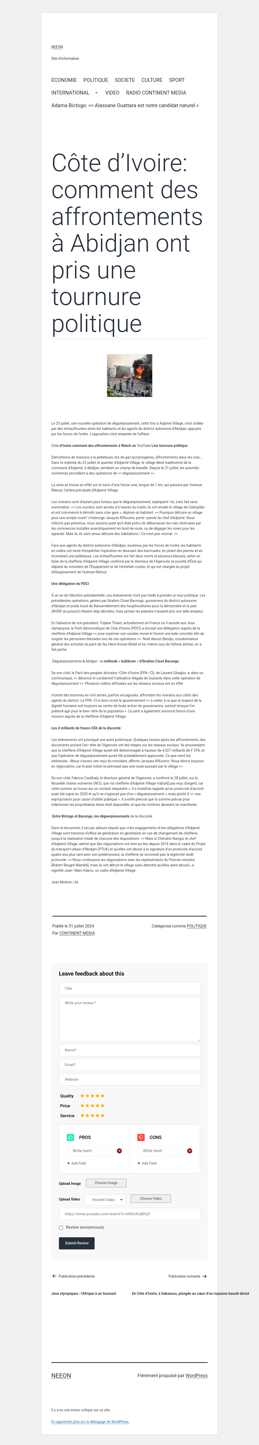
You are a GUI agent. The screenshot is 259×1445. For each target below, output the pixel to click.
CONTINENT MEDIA (77, 933)
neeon (57, 47)
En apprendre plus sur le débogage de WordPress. (90, 1422)
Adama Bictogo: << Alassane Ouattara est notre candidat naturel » (125, 105)
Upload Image (70, 1184)
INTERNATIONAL (70, 93)
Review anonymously (85, 1227)
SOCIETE (125, 80)
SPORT (177, 80)
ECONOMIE (64, 80)
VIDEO (112, 93)
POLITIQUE (95, 80)
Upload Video (69, 1199)
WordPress (197, 1375)
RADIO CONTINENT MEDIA (156, 93)
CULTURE (151, 80)
